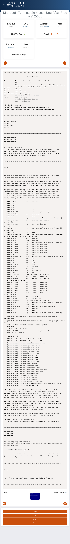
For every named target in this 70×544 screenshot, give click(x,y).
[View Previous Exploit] (5, 63)
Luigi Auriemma (44, 26)
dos (59, 26)
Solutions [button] (34, 523)
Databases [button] (34, 511)
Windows (11, 47)
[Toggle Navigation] (4, 4)
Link (66, 492)
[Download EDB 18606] (52, 34)
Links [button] (34, 515)
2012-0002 (26, 26)
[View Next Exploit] (64, 63)
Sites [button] (34, 519)
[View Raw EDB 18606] (58, 34)
